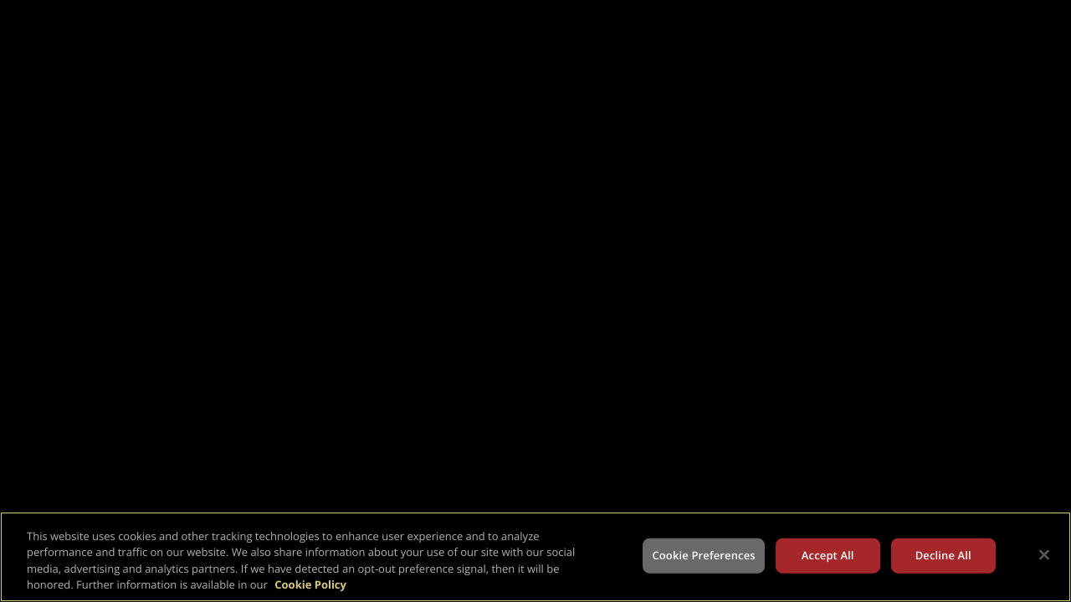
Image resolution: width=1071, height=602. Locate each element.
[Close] (1044, 554)
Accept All (828, 555)
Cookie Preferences (703, 555)
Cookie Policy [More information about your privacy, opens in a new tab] (310, 584)
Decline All (943, 555)
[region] (535, 557)
